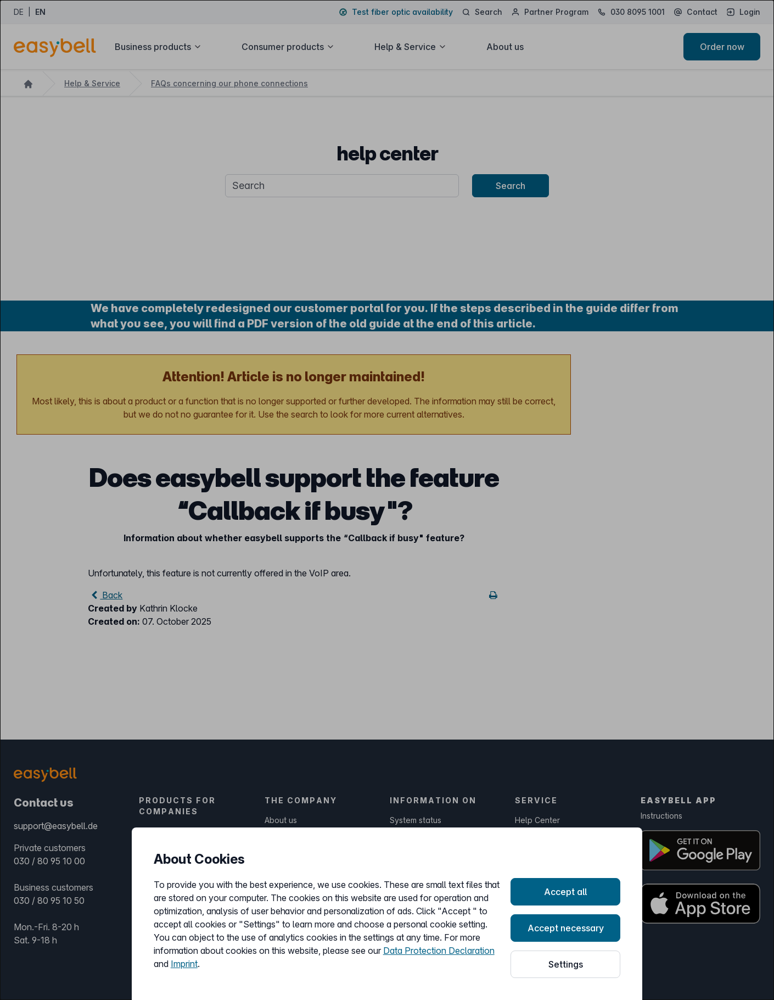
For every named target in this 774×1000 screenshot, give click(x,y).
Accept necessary (566, 928)
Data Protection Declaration (439, 950)
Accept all (565, 891)
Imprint (184, 963)
